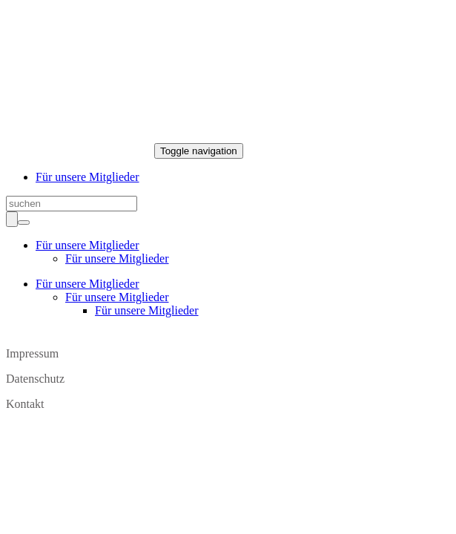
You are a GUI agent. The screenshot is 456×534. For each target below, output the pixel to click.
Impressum (32, 353)
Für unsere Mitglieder (87, 177)
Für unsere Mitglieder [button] (87, 245)
